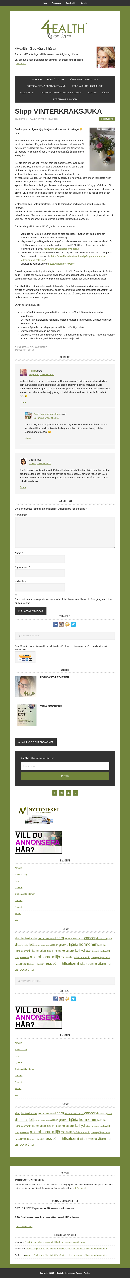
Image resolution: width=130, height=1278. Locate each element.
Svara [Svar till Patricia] (23, 402)
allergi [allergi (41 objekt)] (18, 938)
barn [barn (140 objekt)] (60, 938)
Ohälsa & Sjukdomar (37, 347)
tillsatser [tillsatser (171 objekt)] (69, 963)
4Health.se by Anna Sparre (65, 29)
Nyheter (19, 887)
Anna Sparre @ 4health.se (47, 414)
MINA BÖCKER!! (51, 706)
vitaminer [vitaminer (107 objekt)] (105, 963)
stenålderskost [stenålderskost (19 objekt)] (35, 964)
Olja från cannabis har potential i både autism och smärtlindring (55, 1242)
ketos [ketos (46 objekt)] (58, 950)
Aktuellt (18, 868)
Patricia (33, 371)
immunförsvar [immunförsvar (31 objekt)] (22, 951)
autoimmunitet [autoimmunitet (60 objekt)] (47, 938)
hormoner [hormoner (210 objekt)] (88, 944)
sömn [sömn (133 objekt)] (56, 963)
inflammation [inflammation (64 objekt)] (37, 950)
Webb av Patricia (83, 1273)
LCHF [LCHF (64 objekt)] (107, 950)
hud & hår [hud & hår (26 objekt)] (101, 945)
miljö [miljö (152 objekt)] (56, 957)
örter (31, 350)
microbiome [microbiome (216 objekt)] (41, 956)
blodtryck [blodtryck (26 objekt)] (79, 938)
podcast (19, 900)
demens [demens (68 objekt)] (101, 938)
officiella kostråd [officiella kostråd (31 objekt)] (82, 957)
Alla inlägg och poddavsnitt (35, 742)
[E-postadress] (65, 766)
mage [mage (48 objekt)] (18, 957)
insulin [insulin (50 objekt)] (50, 950)
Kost (17, 881)
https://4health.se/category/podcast (61, 249)
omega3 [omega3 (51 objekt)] (96, 957)
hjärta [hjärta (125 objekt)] (73, 944)
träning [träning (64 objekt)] (92, 963)
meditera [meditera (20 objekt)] (25, 958)
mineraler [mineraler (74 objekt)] (67, 957)
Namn (19, 553)
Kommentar (21, 515)
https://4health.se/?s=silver (61, 264)
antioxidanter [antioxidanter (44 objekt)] (29, 938)
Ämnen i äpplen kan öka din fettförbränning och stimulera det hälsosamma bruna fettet (66, 1248)
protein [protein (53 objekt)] (24, 963)
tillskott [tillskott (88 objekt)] (82, 963)
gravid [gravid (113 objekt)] (64, 945)
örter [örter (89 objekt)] (31, 969)
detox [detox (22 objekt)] (109, 938)
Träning (18, 913)
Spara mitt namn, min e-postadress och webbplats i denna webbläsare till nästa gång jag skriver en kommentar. (63, 601)
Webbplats (20, 581)
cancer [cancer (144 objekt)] (90, 938)
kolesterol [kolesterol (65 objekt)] (68, 950)
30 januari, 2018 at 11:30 (41, 374)
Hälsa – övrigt (21, 874)
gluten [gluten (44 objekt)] (54, 944)
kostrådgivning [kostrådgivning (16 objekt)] (97, 951)
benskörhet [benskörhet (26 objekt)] (69, 938)
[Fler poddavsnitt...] (24, 1226)
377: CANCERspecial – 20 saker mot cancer (44, 1208)
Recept (18, 907)
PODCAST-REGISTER (54, 677)
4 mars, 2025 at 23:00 (40, 463)
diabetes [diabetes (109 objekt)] (21, 945)
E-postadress (22, 567)
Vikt (17, 920)
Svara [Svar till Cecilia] (23, 487)
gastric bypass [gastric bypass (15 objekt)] (46, 945)
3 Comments (107, 119)
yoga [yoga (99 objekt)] (23, 969)
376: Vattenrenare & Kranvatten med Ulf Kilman (47, 1217)
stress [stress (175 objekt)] (46, 963)
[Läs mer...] (20, 63)
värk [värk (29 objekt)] (17, 970)
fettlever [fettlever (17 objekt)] (37, 945)
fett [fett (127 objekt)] (31, 944)
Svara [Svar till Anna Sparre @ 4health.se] (28, 438)
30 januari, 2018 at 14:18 (46, 418)
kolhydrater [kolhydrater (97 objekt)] (83, 950)
